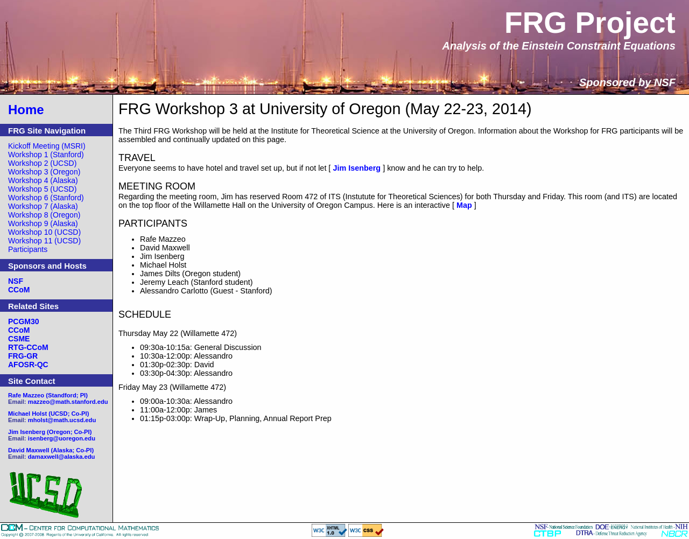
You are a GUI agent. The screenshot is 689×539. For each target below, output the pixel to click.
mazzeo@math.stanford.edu (68, 401)
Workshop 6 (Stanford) (46, 197)
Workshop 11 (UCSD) (44, 240)
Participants (27, 249)
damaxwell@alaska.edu (61, 456)
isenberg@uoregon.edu (61, 438)
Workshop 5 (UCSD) (42, 189)
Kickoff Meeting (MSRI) (47, 146)
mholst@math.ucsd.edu (62, 420)
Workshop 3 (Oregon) (44, 171)
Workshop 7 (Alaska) (43, 206)
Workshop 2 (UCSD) (42, 163)
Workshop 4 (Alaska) (43, 180)
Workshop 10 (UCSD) (44, 232)
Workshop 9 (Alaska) (43, 223)
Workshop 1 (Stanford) (46, 154)
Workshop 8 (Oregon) (44, 215)
